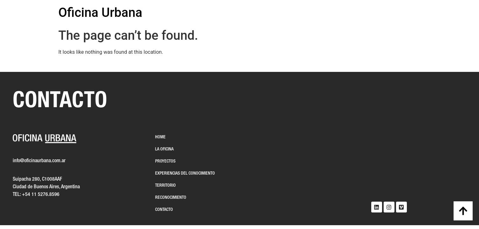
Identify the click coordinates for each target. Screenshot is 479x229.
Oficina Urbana (100, 12)
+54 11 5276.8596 (40, 194)
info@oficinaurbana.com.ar (39, 161)
